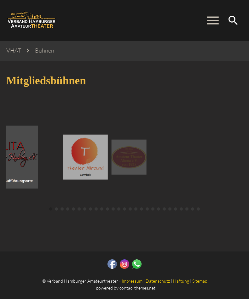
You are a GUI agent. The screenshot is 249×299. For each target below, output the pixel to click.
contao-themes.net (137, 288)
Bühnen (44, 50)
